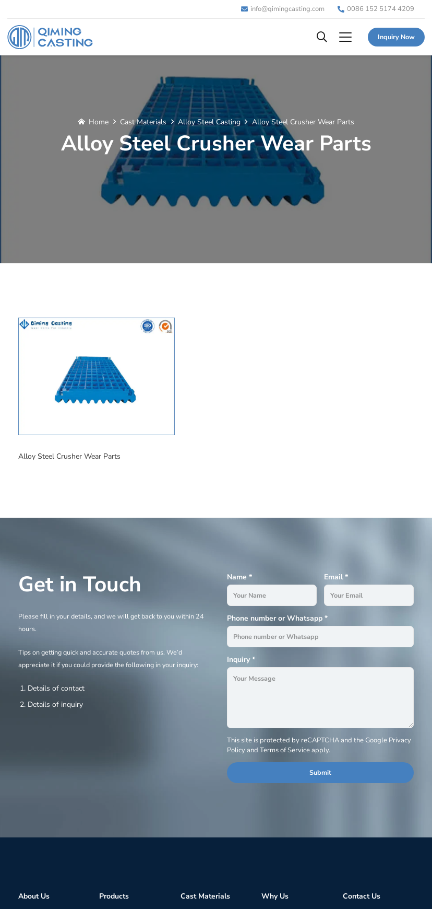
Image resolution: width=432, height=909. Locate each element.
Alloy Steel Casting (209, 122)
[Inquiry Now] (396, 37)
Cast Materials (143, 122)
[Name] (272, 595)
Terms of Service (285, 750)
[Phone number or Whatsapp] (320, 636)
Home (99, 122)
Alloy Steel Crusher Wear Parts (303, 122)
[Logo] (50, 37)
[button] (321, 37)
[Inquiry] (320, 698)
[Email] (369, 595)
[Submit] (320, 772)
